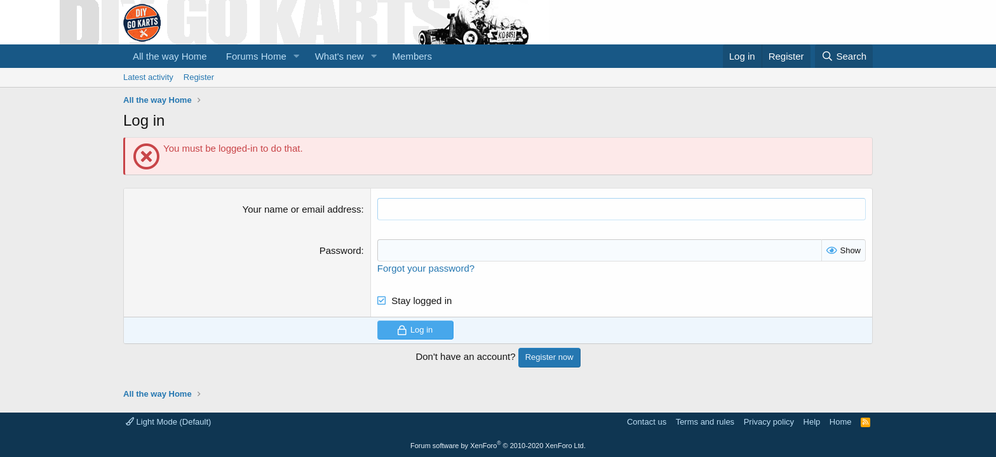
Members (413, 56)
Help (812, 422)
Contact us (646, 422)
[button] (297, 56)
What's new (339, 56)
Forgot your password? (425, 268)
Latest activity (148, 77)
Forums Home (256, 56)
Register (199, 77)
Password (340, 250)
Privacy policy (769, 422)
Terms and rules (705, 422)
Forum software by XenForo (498, 445)
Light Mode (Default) (168, 422)
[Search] (844, 56)
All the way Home (170, 56)
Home (841, 422)
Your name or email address (302, 209)
